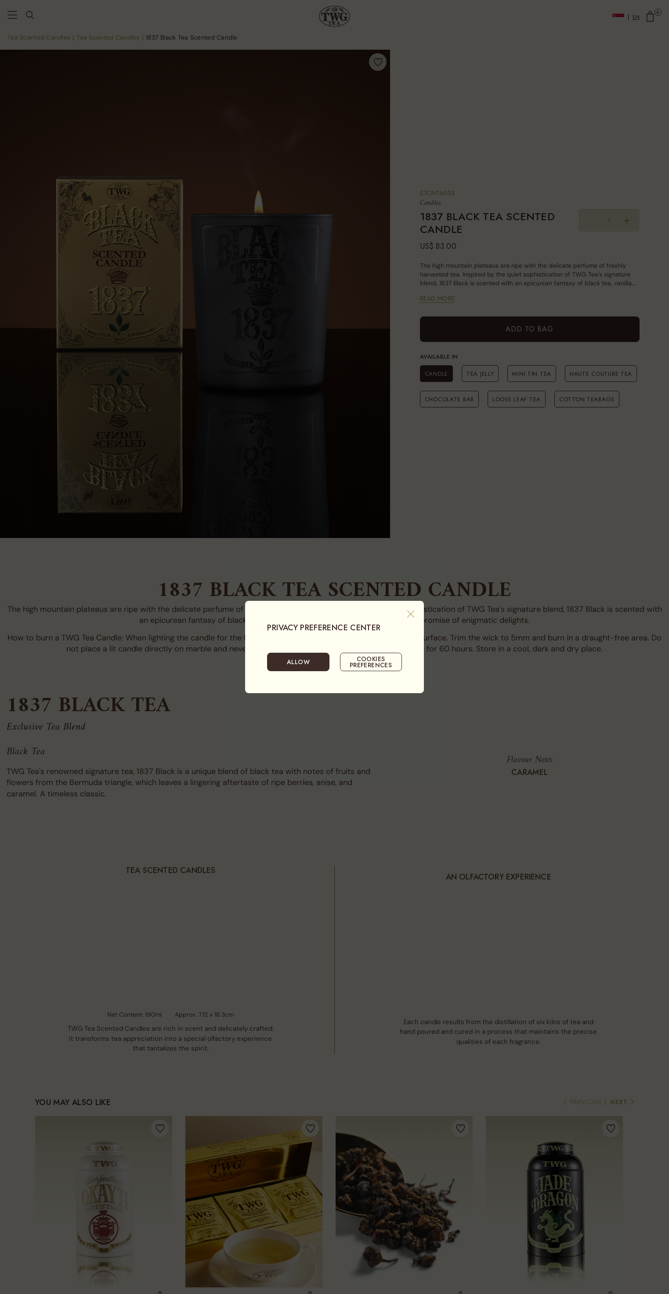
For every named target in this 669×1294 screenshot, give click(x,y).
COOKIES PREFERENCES (371, 661)
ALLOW (298, 662)
